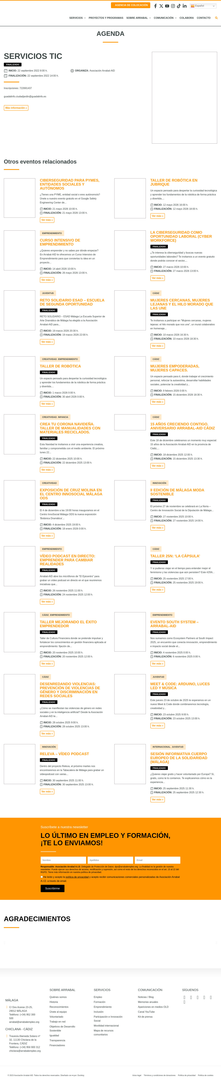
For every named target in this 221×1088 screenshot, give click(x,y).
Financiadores (57, 1045)
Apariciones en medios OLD (153, 1007)
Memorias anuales (148, 1002)
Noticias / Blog (146, 997)
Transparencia (57, 1040)
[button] (84, 18)
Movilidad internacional (106, 1025)
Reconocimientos (59, 1007)
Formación (99, 1002)
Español (197, 6)
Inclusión (98, 1012)
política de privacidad (77, 877)
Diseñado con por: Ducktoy (72, 1075)
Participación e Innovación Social (108, 1018)
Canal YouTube (146, 1012)
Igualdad (54, 1035)
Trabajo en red (57, 1021)
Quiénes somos (58, 997)
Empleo (98, 997)
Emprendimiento (103, 1007)
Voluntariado (56, 1016)
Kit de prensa (145, 1016)
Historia (54, 1002)
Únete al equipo (58, 1012)
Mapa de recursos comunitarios (103, 1032)
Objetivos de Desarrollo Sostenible (62, 1028)
